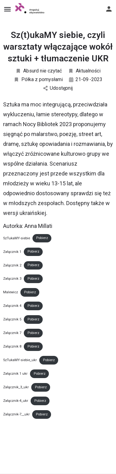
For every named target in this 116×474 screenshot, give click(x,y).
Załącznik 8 (12, 346)
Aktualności (84, 71)
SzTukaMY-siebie (16, 238)
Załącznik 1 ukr (15, 374)
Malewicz (10, 292)
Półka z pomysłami (38, 79)
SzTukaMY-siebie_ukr (20, 360)
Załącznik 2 (12, 265)
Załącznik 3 (12, 279)
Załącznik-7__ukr (16, 414)
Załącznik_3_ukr (16, 387)
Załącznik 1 (12, 251)
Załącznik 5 (12, 319)
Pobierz (42, 238)
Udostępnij (58, 88)
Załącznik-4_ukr (15, 401)
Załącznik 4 (12, 306)
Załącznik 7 (12, 333)
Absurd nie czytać (38, 71)
